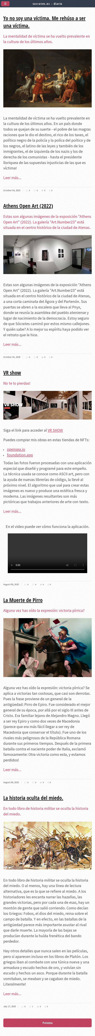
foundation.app (20, 454)
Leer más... (12, 177)
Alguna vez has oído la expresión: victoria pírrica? (44, 610)
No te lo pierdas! (16, 383)
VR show (12, 372)
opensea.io (16, 449)
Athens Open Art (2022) (28, 205)
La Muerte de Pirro (23, 600)
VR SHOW (55, 430)
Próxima (47, 1023)
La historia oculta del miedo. (33, 797)
